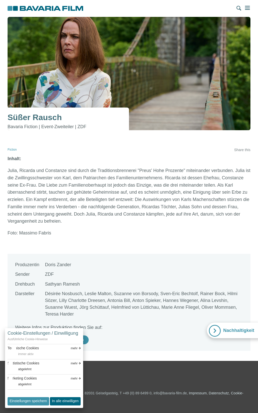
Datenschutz (219, 393)
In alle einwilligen (65, 401)
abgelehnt (24, 369)
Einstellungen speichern (28, 401)
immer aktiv (26, 354)
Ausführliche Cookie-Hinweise (28, 339)
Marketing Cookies (22, 378)
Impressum (198, 393)
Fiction (12, 149)
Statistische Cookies (23, 363)
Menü (247, 8)
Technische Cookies (23, 348)
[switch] (21, 354)
